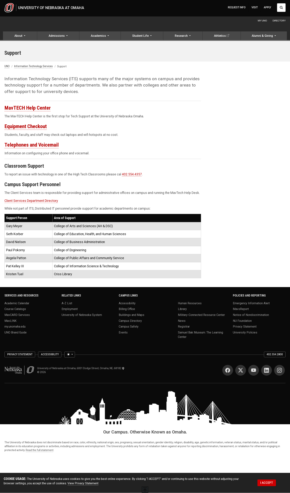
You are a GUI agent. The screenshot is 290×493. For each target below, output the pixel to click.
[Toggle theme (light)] (69, 355)
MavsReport (241, 309)
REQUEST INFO (237, 7)
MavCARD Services (17, 315)
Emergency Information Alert (251, 303)
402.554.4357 (132, 174)
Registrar (184, 326)
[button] (20, 36)
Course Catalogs (15, 309)
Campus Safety (129, 326)
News (182, 321)
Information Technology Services (33, 66)
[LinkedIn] (266, 370)
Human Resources (190, 303)
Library (182, 309)
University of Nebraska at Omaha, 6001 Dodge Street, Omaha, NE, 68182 (80, 368)
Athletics (220, 36)
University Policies (245, 332)
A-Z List (67, 303)
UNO (7, 66)
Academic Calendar (16, 303)
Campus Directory (130, 321)
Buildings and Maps (131, 315)
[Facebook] (227, 370)
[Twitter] (240, 370)
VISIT (255, 7)
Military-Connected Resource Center (201, 315)
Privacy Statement (245, 326)
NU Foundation (242, 321)
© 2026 (42, 372)
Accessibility (127, 303)
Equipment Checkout (25, 126)
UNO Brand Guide (15, 332)
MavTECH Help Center (27, 108)
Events (123, 332)
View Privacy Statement (83, 483)
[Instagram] (279, 370)
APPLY (267, 7)
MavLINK (10, 321)
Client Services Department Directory (31, 201)
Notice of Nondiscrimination (251, 315)
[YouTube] (253, 370)
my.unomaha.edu (15, 326)
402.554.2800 (275, 354)
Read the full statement (39, 450)
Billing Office (127, 309)
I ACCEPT (266, 483)
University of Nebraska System (82, 315)
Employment (70, 309)
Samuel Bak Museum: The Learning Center (200, 335)
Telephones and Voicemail (31, 145)
